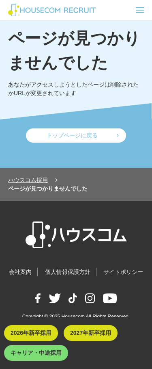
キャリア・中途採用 (36, 352)
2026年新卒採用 (31, 333)
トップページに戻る (72, 135)
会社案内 (20, 272)
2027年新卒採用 (90, 333)
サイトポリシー (123, 272)
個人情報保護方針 (67, 272)
